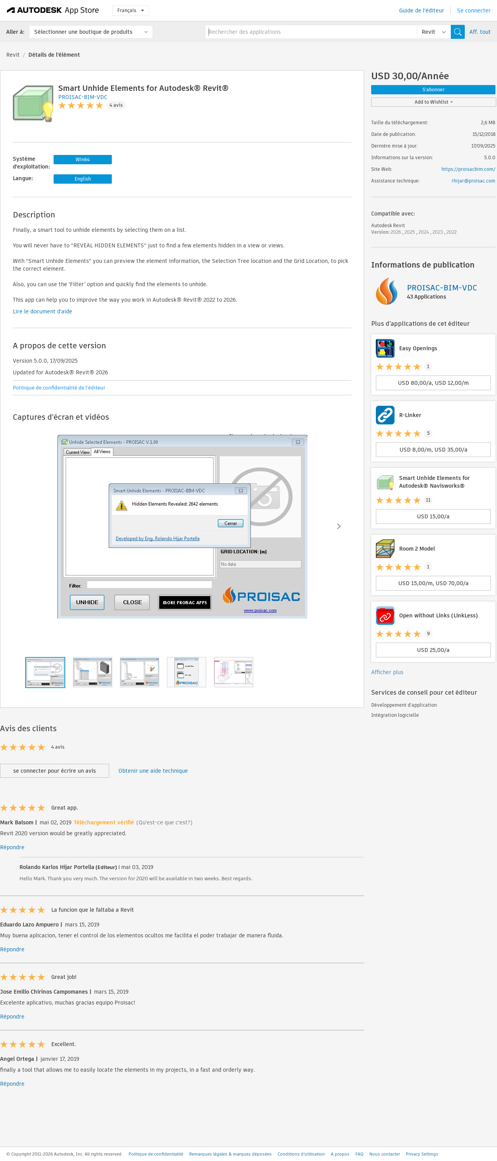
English (83, 179)
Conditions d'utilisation (301, 1154)
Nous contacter (384, 1154)
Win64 (83, 159)
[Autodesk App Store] (53, 10)
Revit (13, 55)
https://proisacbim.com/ (468, 169)
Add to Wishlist (434, 102)
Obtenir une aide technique (153, 771)
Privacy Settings (422, 1154)
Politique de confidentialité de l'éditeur (59, 387)
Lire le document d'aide (42, 311)
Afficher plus (387, 672)
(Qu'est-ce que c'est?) (164, 822)
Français (130, 10)
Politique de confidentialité (156, 1154)
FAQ (359, 1154)
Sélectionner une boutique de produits (83, 32)
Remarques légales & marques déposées (230, 1154)
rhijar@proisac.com (473, 180)
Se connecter (474, 10)
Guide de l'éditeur (421, 10)
